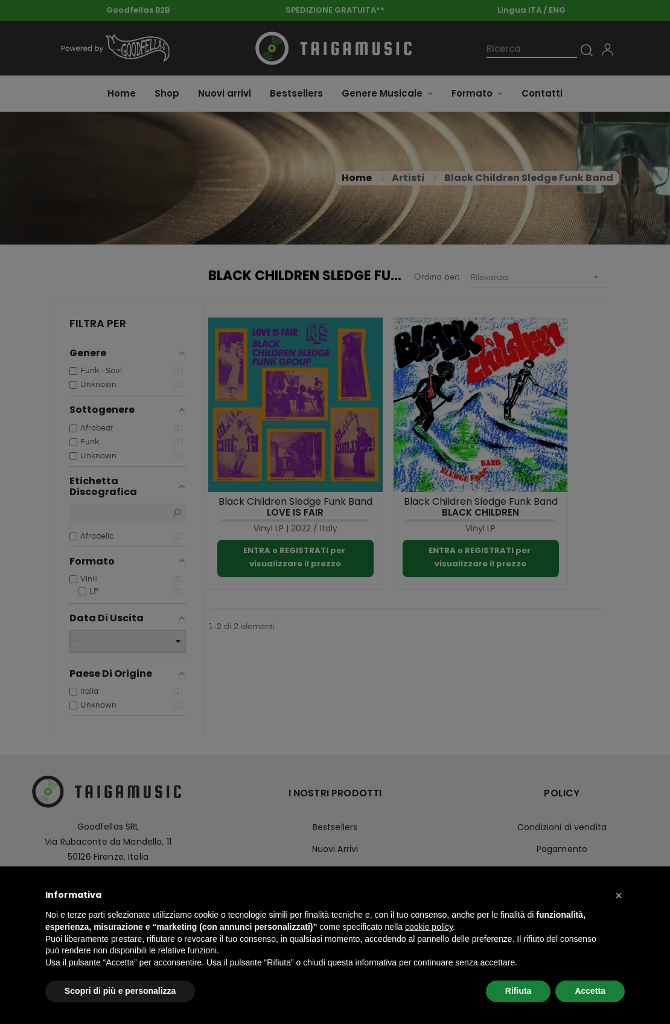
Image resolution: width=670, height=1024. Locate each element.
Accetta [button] (590, 991)
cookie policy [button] (429, 927)
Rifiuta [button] (518, 991)
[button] (618, 895)
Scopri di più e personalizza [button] (120, 991)
